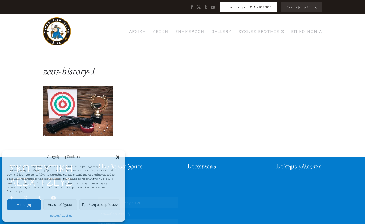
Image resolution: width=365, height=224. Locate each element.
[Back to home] (57, 31)
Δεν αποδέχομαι (60, 205)
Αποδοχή (24, 205)
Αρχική (137, 31)
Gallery (221, 31)
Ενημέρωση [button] (189, 31)
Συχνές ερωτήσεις (261, 31)
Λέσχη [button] (160, 31)
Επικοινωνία (306, 31)
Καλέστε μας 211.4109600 (248, 7)
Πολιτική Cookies (61, 215)
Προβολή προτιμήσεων (100, 205)
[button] (117, 156)
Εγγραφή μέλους (301, 7)
